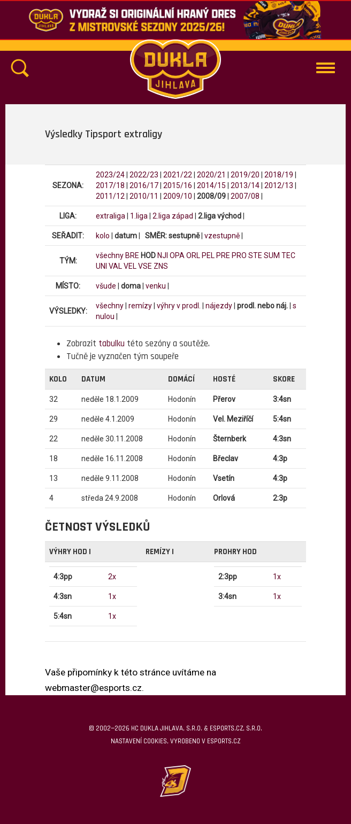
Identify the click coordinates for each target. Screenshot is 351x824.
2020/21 (211, 174)
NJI (162, 255)
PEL (208, 255)
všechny (110, 255)
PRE (223, 255)
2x (112, 576)
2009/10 (177, 196)
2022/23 (143, 174)
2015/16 (177, 185)
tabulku (111, 343)
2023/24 (110, 174)
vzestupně (222, 235)
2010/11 (143, 196)
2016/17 (143, 185)
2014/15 (211, 185)
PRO (239, 255)
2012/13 (278, 185)
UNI (101, 266)
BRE (132, 255)
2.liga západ (172, 216)
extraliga (110, 216)
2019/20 (245, 174)
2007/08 (245, 196)
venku (156, 286)
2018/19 (278, 174)
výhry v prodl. (179, 305)
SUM (272, 255)
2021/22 (177, 174)
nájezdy (218, 305)
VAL (115, 266)
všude (106, 286)
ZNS (161, 266)
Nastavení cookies (139, 741)
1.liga (139, 216)
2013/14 (245, 185)
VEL (130, 266)
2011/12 (110, 196)
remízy (140, 305)
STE (255, 255)
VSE (145, 266)
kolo (103, 235)
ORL (193, 255)
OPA (177, 255)
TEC (288, 255)
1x (112, 596)
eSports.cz (223, 741)
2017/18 (110, 185)
